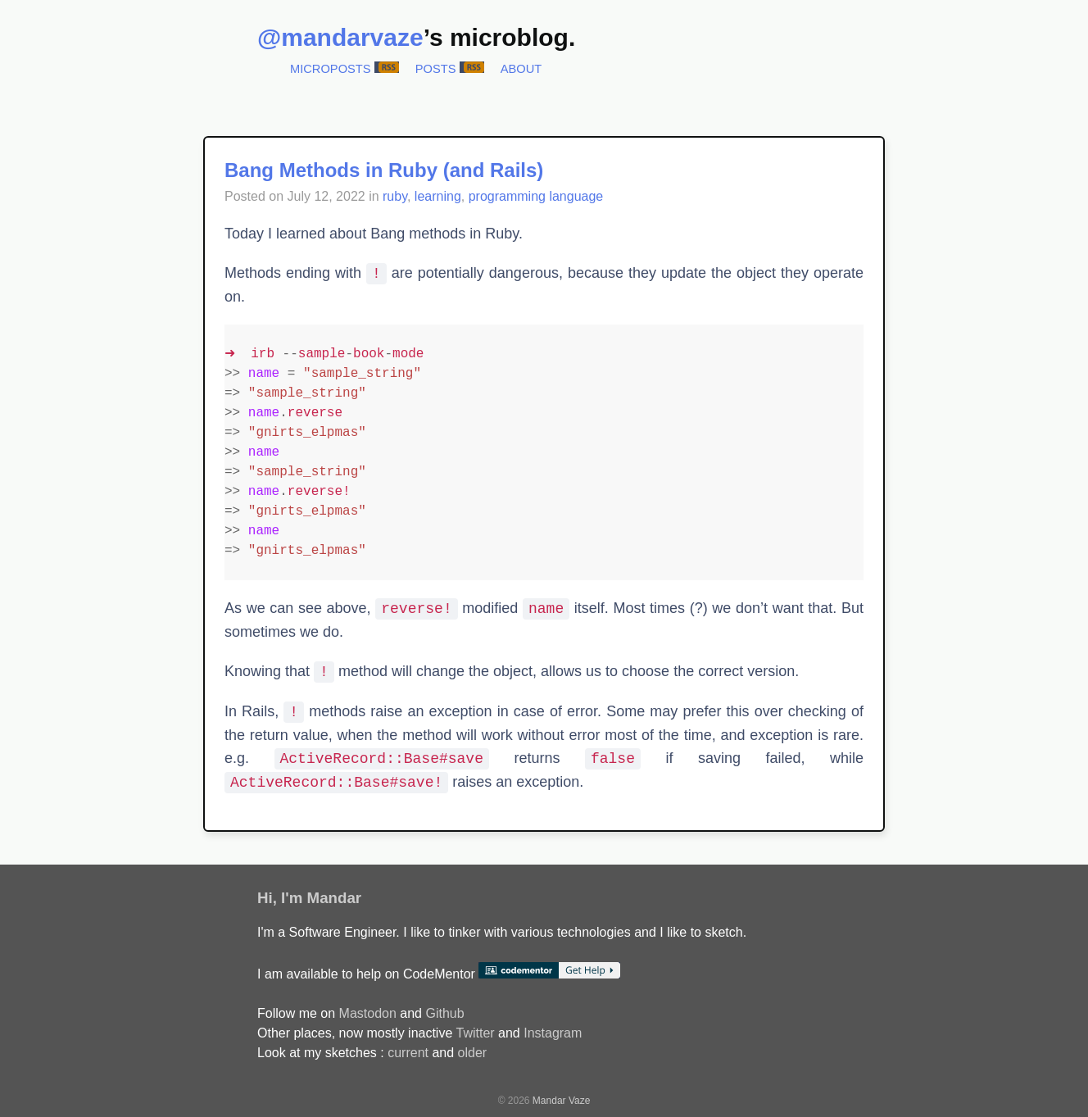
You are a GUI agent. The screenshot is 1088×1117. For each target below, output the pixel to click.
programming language (536, 196)
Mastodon (368, 1013)
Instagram (553, 1033)
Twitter (475, 1033)
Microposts (330, 68)
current (408, 1053)
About (521, 68)
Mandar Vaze (561, 1100)
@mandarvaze (340, 37)
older (472, 1053)
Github (444, 1013)
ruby (395, 196)
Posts (435, 68)
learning (438, 196)
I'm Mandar (321, 897)
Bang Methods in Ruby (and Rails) (383, 170)
